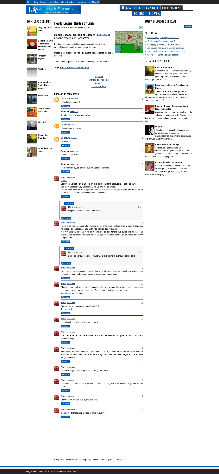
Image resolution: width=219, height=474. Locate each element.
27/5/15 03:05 (71, 367)
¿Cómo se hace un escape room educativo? (166, 51)
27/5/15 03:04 (71, 348)
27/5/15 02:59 (71, 303)
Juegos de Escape (61, 27)
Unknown (65, 98)
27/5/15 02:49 (78, 252)
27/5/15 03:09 (71, 409)
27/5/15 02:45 (71, 177)
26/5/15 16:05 (74, 98)
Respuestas (69, 203)
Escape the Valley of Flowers (168, 162)
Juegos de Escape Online (146, 8)
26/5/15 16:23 (74, 112)
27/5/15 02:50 (78, 207)
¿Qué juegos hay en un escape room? (163, 44)
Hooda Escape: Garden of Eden (74, 23)
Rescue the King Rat (164, 67)
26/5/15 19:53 (74, 151)
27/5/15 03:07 (71, 380)
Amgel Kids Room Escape (167, 144)
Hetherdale (43, 95)
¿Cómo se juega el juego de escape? (163, 37)
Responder (65, 106)
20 (141, 27)
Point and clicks (77, 27)
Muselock (42, 122)
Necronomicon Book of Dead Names (44, 85)
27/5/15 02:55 (71, 284)
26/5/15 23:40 (74, 164)
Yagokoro (42, 69)
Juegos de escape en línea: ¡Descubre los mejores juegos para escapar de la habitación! (66, 2)
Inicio (29, 2)
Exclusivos (140, 13)
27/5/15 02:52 (71, 267)
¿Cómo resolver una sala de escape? (163, 55)
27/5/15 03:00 (71, 319)
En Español (154, 13)
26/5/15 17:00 (74, 138)
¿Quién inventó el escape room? (161, 41)
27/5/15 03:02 (71, 332)
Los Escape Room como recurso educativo (165, 48)
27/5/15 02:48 (71, 222)
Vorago (158, 127)
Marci (63, 177)
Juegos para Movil (171, 8)
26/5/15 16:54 (74, 125)
